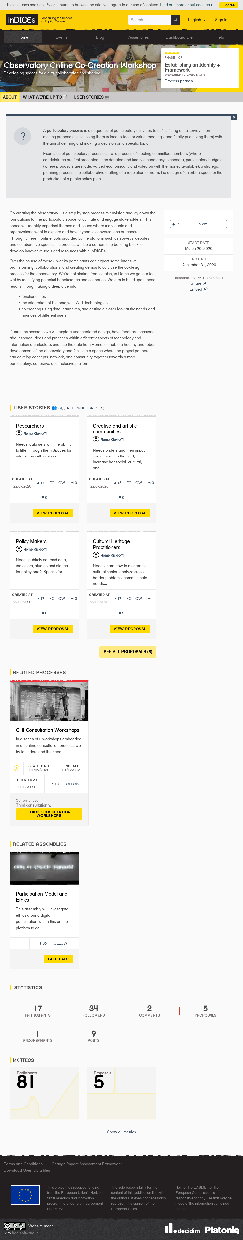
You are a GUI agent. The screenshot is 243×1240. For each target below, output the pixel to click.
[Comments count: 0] (44, 497)
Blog (100, 37)
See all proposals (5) (81, 408)
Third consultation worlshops (55, 814)
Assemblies (138, 37)
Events (61, 37)
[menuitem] (197, 20)
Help (220, 37)
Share (199, 283)
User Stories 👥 (91, 97)
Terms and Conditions (23, 1164)
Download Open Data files (27, 1170)
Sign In (221, 19)
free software (25, 1233)
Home (23, 37)
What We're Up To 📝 (45, 97)
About (10, 97)
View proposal (55, 513)
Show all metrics (121, 1132)
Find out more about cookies (187, 4)
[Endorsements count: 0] (74, 483)
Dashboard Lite (179, 37)
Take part (58, 959)
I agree (229, 5)
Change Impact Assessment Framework (87, 1164)
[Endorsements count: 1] (151, 598)
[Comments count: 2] (121, 613)
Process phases (179, 81)
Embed (198, 289)
